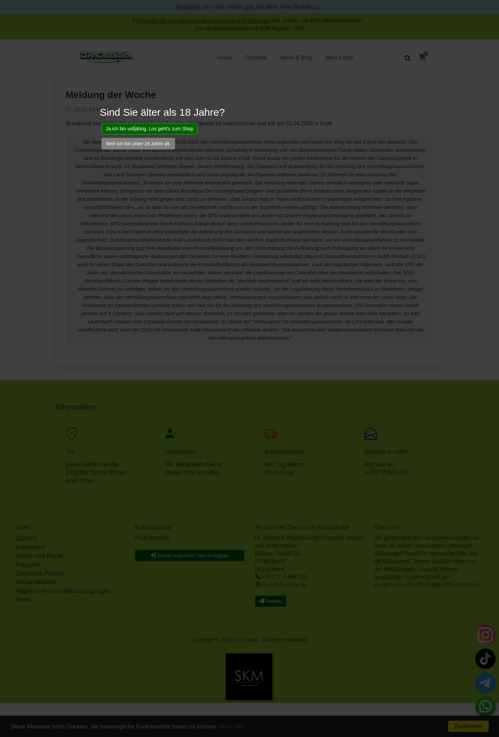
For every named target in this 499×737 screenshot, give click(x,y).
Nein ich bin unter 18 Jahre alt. (138, 143)
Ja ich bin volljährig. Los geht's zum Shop (149, 128)
